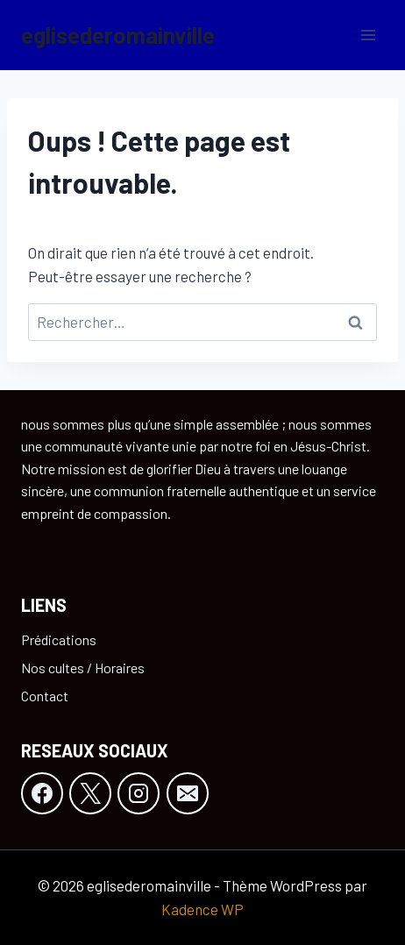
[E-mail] (188, 793)
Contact (44, 695)
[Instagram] (138, 793)
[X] (90, 793)
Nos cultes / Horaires (83, 667)
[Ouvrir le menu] (368, 34)
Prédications (58, 639)
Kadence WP (202, 909)
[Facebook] (42, 793)
